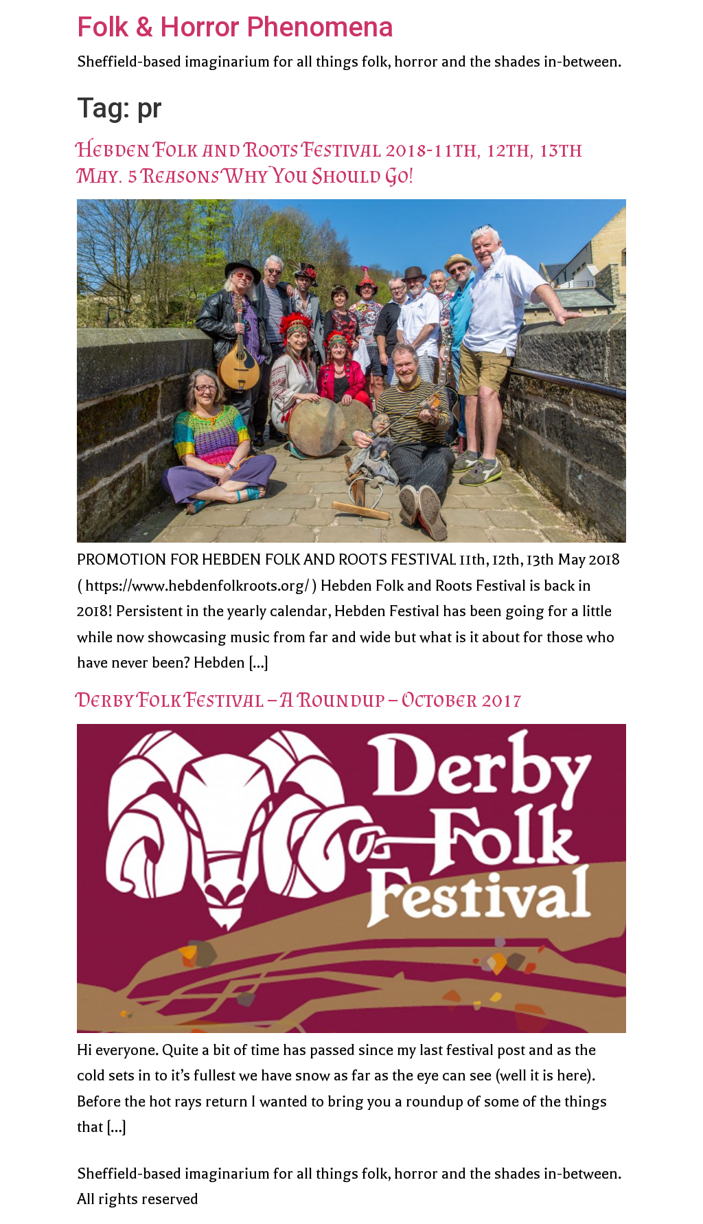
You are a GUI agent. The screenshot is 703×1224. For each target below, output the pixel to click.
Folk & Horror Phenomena (235, 27)
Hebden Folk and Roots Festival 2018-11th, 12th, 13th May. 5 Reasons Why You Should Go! (329, 162)
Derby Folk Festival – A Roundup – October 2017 (299, 699)
